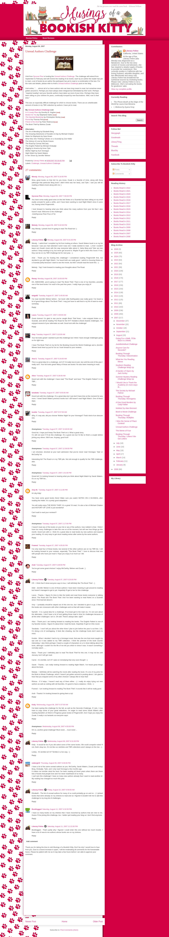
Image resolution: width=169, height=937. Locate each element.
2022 (116, 263)
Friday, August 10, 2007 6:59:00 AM (61, 790)
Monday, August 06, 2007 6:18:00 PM (52, 177)
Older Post (98, 921)
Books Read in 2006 (122, 236)
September (121, 331)
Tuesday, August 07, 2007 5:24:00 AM (52, 359)
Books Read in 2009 (122, 227)
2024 (116, 256)
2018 (116, 278)
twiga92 (35, 296)
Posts (116, 170)
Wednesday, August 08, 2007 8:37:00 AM (52, 705)
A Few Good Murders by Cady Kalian (126, 403)
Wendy (34, 177)
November (120, 324)
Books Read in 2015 (122, 209)
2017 (116, 282)
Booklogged (37, 809)
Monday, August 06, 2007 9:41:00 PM (61, 240)
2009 (116, 310)
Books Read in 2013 (122, 215)
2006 (116, 469)
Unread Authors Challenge (64, 76)
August (119, 335)
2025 (116, 253)
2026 (116, 249)
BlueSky (114, 150)
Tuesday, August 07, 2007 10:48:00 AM (57, 429)
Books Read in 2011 (122, 221)
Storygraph (115, 133)
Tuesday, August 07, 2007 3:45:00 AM (53, 296)
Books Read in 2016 (122, 206)
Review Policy (31, 38)
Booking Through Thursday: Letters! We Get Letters (126, 436)
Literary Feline (37, 240)
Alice (34, 376)
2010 (116, 307)
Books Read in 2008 (122, 230)
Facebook (115, 155)
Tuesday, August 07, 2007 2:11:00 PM (53, 490)
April (118, 454)
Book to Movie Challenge (126, 412)
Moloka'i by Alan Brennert (126, 408)
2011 (116, 303)
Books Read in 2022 (122, 188)
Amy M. (35, 490)
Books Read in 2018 (122, 200)
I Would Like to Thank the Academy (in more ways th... (126, 385)
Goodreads (115, 137)
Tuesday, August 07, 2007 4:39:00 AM (51, 315)
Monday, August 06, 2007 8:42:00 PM (52, 225)
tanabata (35, 393)
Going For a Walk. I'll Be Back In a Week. (126, 339)
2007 (116, 318)
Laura (34, 315)
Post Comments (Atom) (69, 930)
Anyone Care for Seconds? (122, 349)
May (118, 450)
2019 (116, 274)
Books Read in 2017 (122, 203)
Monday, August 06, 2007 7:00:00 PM (57, 196)
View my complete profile (121, 89)
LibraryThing (116, 142)
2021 (116, 267)
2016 (116, 285)
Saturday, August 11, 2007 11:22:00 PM (62, 826)
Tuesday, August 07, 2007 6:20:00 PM (61, 580)
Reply (34, 188)
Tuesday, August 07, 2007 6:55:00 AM (53, 393)
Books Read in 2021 (122, 191)
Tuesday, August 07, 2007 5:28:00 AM (51, 376)
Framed (35, 545)
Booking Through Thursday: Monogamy (126, 397)
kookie (34, 412)
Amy (33, 334)
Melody (35, 225)
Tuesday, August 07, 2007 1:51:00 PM (56, 473)
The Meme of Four (123, 431)
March (119, 457)
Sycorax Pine (38, 76)
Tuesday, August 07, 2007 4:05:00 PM (53, 545)
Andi (34, 565)
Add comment (32, 841)
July (118, 443)
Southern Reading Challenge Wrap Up (125, 366)
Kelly (34, 705)
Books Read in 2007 (122, 233)
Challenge (35, 163)
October (119, 328)
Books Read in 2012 (122, 218)
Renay (34, 279)
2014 (116, 292)
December (120, 321)
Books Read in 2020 (122, 194)
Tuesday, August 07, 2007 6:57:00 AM (52, 412)
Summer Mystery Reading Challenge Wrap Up (126, 378)
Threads (114, 146)
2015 (116, 289)
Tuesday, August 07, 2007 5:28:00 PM (50, 565)
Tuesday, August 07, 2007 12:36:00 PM (57, 448)
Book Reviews (48, 38)
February (120, 461)
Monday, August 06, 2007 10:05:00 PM (52, 279)
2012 (116, 300)
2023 (116, 260)
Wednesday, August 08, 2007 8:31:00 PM (63, 741)
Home (64, 921)
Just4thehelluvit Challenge (126, 344)
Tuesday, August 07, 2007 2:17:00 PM (56, 524)
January (119, 465)
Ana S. (34, 359)
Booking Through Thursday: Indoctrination (127, 354)
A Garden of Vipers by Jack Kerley (125, 372)
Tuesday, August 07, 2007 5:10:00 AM (50, 334)
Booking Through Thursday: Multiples (125, 416)
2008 (116, 314)
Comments (118, 174)
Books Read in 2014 (122, 212)
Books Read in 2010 (122, 224)
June (118, 447)
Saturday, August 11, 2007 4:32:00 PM (57, 809)
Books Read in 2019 (122, 197)
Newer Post (30, 921)
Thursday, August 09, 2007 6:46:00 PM (56, 763)
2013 (116, 296)
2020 (116, 271)
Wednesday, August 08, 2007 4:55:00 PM (58, 726)
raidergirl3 (36, 763)
